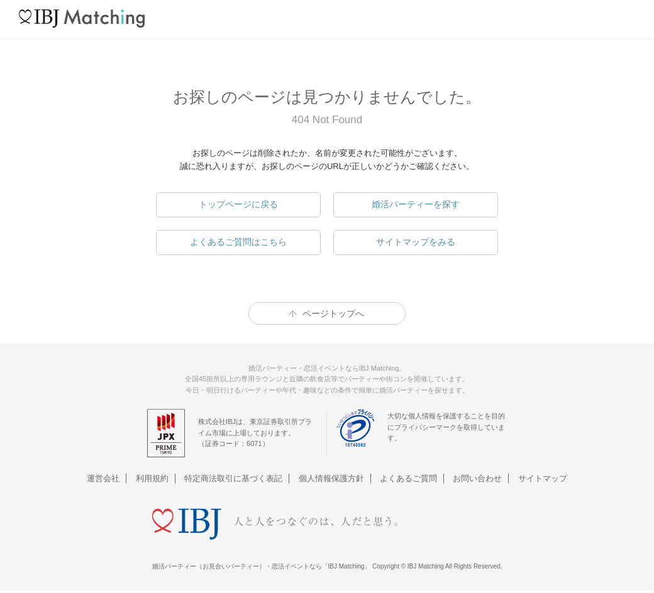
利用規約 (152, 478)
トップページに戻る (238, 204)
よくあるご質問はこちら (238, 242)
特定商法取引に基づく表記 (233, 478)
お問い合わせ (477, 478)
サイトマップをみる (415, 242)
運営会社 (103, 478)
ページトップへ (333, 313)
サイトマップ (542, 478)
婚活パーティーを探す (416, 204)
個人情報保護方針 (331, 478)
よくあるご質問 (408, 478)
